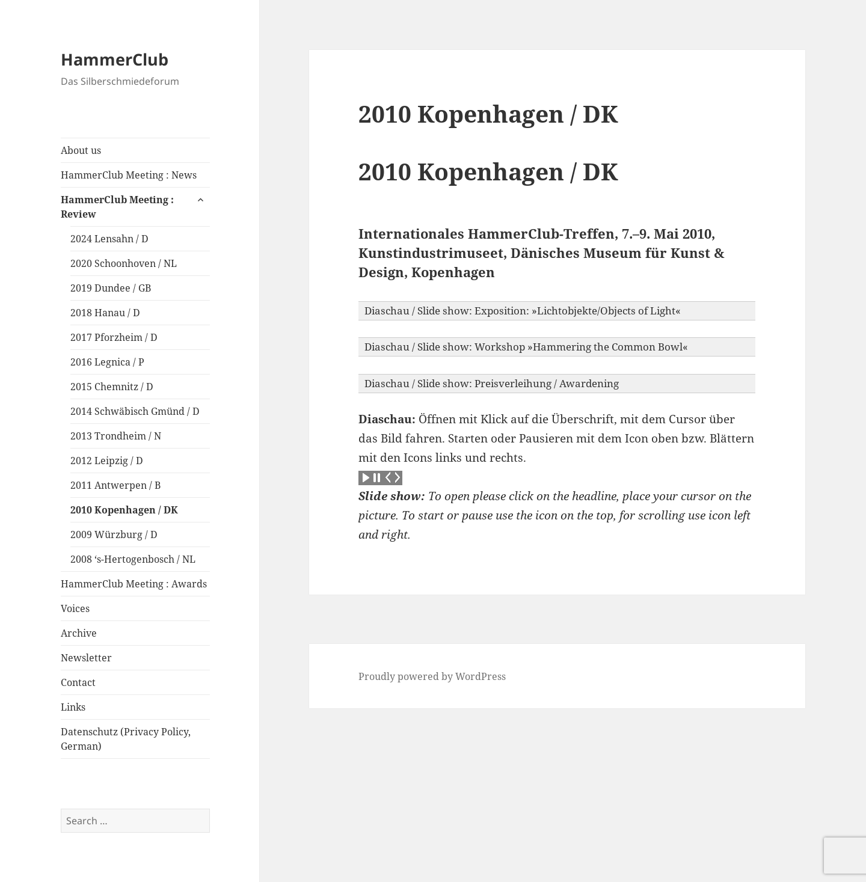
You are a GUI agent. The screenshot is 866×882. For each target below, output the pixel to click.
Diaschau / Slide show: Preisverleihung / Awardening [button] (491, 383)
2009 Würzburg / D (114, 534)
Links (73, 707)
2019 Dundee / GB (110, 288)
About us (81, 150)
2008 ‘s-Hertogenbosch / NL (132, 559)
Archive (79, 633)
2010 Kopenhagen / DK (124, 509)
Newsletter (86, 657)
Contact (78, 682)
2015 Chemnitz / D (111, 386)
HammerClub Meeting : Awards (134, 583)
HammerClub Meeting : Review (117, 207)
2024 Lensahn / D (109, 238)
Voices (75, 608)
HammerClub (114, 59)
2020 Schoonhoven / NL (123, 263)
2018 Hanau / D (105, 312)
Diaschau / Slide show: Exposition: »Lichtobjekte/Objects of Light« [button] (522, 310)
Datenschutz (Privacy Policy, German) (126, 739)
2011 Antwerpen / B (115, 485)
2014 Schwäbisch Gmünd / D (135, 411)
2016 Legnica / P (107, 362)
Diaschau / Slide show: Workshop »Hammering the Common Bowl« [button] (526, 347)
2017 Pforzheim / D (114, 337)
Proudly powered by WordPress (432, 676)
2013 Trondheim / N (115, 436)
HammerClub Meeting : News (129, 175)
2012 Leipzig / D (106, 460)
